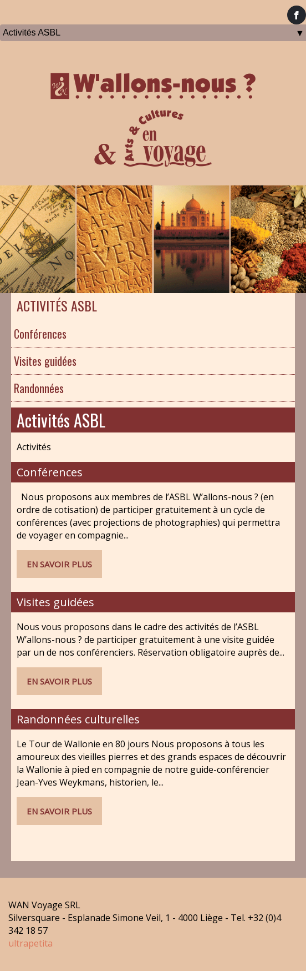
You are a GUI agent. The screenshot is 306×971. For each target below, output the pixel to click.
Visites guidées (45, 361)
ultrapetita (30, 943)
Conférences (40, 333)
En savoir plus (59, 564)
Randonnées (39, 388)
